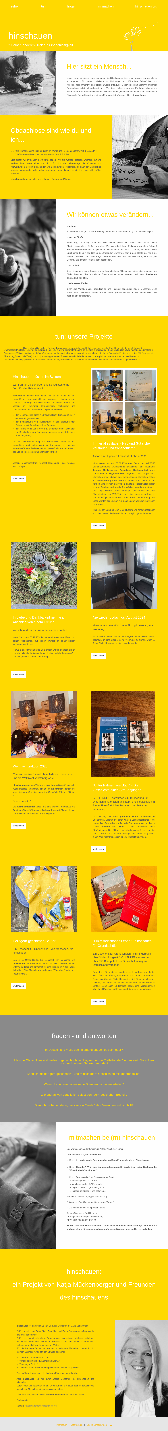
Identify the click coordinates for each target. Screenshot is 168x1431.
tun (43, 6)
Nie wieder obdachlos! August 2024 (119, 617)
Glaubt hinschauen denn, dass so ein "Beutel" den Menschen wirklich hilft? (83, 1105)
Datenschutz (76, 1425)
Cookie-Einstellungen (97, 1425)
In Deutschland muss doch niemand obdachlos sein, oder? (84, 1049)
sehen (15, 6)
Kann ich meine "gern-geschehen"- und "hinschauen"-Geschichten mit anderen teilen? (84, 1073)
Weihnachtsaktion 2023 (30, 766)
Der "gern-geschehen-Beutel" (34, 941)
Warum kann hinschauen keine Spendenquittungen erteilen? (84, 1084)
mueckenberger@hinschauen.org (91, 1196)
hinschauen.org (146, 6)
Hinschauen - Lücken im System (37, 377)
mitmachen (106, 6)
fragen (71, 6)
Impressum (61, 1425)
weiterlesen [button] (18, 478)
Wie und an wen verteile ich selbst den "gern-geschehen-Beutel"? (84, 1094)
